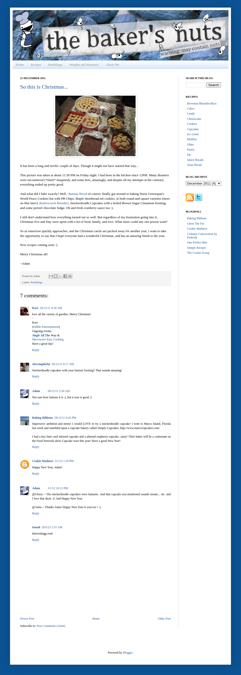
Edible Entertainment (46, 327)
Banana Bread (77, 194)
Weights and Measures (84, 64)
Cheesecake (194, 119)
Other (190, 144)
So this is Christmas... (44, 87)
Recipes (36, 64)
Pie (189, 155)
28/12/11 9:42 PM (65, 417)
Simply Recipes (196, 248)
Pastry (191, 149)
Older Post (164, 618)
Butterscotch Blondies (54, 203)
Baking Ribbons (42, 417)
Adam (36, 391)
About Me (112, 64)
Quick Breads (195, 160)
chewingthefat (41, 364)
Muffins (192, 139)
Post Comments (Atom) (51, 626)
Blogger (128, 652)
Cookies (192, 124)
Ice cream (193, 134)
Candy (191, 113)
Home (20, 64)
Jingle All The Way (44, 335)
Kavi (35, 308)
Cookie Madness (42, 461)
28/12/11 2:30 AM (58, 391)
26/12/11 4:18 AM (51, 308)
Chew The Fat (195, 223)
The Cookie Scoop (198, 253)
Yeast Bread (194, 165)
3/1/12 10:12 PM (57, 488)
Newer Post (27, 618)
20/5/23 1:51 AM (52, 527)
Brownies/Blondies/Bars (201, 103)
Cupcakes (193, 129)
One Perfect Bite (197, 242)
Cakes (190, 108)
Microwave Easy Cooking (48, 339)
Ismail (36, 527)
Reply (35, 350)
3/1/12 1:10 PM (64, 461)
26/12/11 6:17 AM (63, 364)
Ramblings (55, 64)
